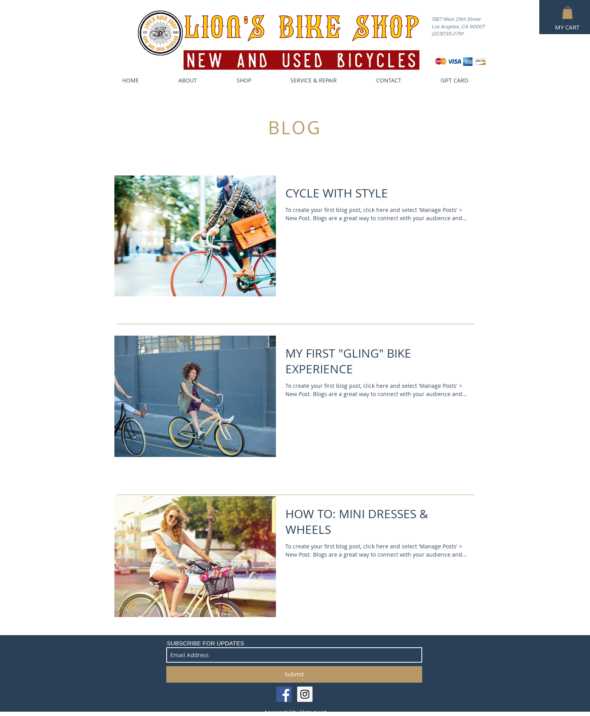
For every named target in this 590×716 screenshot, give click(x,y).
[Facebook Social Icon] (284, 694)
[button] (567, 12)
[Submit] (294, 674)
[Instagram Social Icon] (304, 694)
